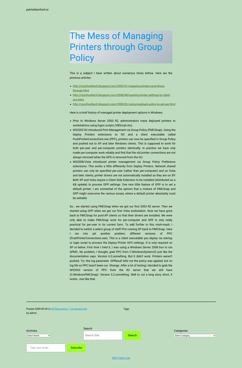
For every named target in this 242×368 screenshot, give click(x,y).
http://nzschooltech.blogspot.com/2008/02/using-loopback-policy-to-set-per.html (124, 104)
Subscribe (76, 347)
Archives (31, 330)
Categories (181, 330)
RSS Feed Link (121, 358)
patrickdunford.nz (37, 9)
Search (88, 328)
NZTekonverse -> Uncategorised (69, 308)
